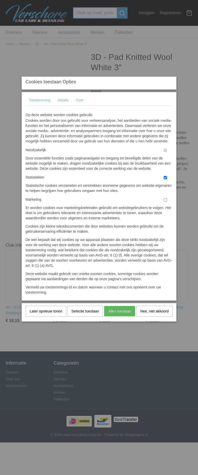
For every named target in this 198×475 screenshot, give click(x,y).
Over (80, 110)
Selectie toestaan (85, 321)
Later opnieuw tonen (46, 321)
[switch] (165, 160)
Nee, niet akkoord (154, 321)
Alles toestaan (119, 321)
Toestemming (39, 110)
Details (63, 110)
